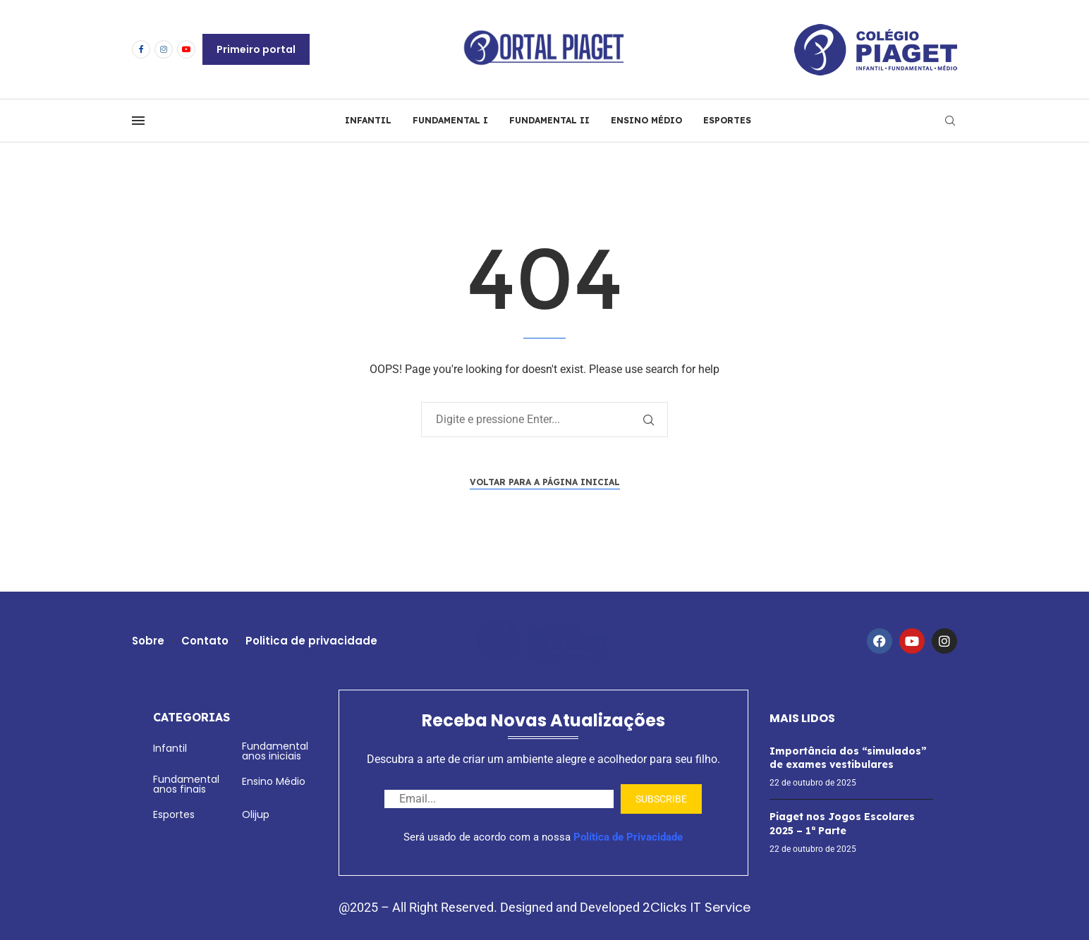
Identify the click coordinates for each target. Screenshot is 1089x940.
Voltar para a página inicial (545, 482)
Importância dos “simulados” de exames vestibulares (848, 758)
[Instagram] (163, 49)
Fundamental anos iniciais (275, 751)
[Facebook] (141, 49)
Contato (205, 640)
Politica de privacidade (312, 640)
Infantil (170, 748)
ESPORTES (727, 120)
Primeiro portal (256, 49)
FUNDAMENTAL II (549, 120)
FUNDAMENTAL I (450, 120)
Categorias (191, 717)
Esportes (174, 814)
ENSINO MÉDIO (646, 120)
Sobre (148, 640)
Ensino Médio (273, 781)
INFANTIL (368, 120)
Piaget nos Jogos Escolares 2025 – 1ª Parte (842, 823)
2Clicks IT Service (696, 907)
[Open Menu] (138, 120)
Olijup (255, 814)
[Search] (950, 121)
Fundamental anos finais (186, 784)
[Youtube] (186, 49)
